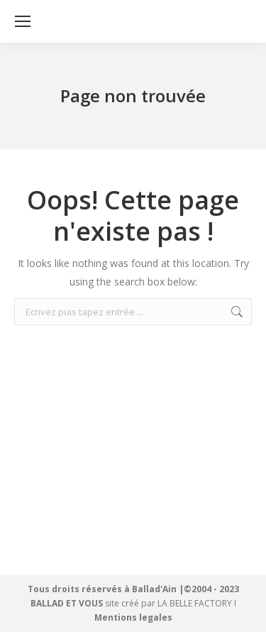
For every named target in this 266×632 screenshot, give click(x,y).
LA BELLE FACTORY (194, 603)
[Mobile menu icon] (22, 21)
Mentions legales (133, 617)
